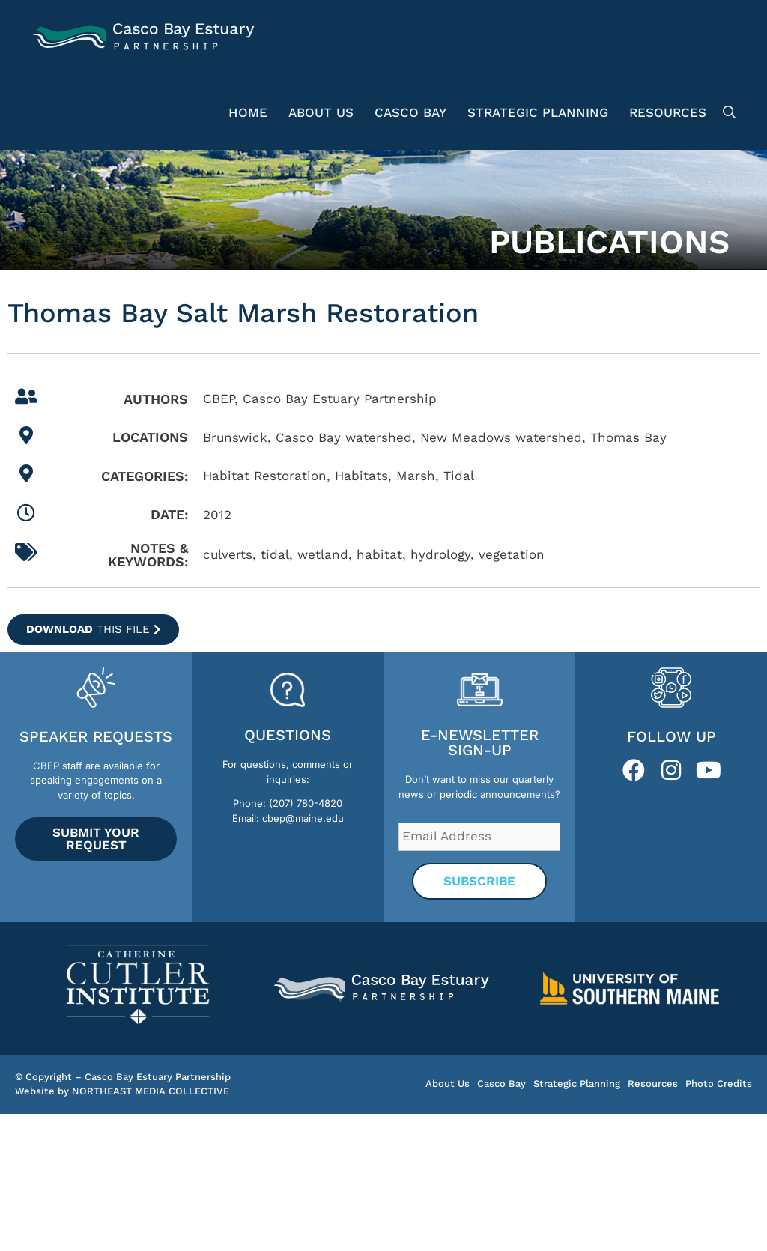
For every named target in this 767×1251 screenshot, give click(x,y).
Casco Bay (410, 112)
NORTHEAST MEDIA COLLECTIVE (150, 1091)
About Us (321, 112)
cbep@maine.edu (303, 818)
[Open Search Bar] (727, 112)
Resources (667, 112)
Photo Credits (718, 1083)
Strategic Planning (537, 112)
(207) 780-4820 (305, 803)
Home (247, 112)
